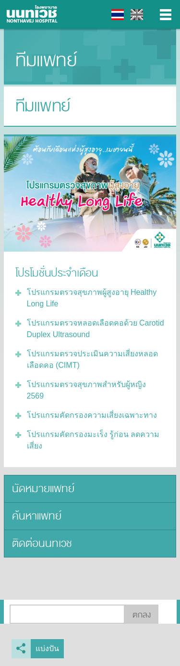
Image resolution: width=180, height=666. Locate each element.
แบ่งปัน (47, 648)
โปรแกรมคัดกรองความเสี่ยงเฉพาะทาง (92, 415)
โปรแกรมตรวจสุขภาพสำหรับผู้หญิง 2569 (86, 390)
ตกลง (141, 614)
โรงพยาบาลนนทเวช (33, 14)
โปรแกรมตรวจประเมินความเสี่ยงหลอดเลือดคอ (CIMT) (92, 359)
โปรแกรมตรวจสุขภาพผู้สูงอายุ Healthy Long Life (92, 298)
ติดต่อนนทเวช (42, 543)
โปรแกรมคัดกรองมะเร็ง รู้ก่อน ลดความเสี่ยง (93, 440)
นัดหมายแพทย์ (43, 488)
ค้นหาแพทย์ (36, 516)
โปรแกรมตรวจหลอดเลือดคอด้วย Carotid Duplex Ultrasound (95, 329)
